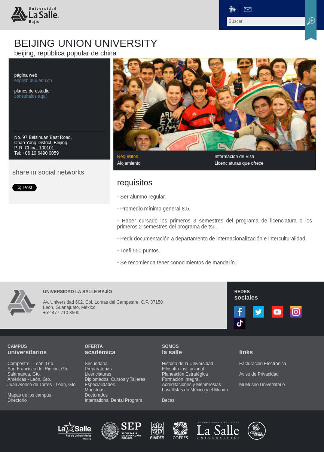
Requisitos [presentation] (127, 156)
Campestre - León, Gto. (30, 363)
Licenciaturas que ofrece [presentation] (239, 163)
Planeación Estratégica (185, 374)
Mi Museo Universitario (262, 384)
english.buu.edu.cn (33, 80)
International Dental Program (113, 400)
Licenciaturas (98, 374)
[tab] (166, 156)
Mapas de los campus (29, 395)
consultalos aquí (30, 96)
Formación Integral (180, 379)
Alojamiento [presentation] (129, 163)
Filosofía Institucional (183, 368)
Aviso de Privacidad (259, 374)
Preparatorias (98, 368)
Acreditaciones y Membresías (191, 384)
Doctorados (96, 395)
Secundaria (96, 363)
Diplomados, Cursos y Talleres (115, 379)
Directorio (17, 400)
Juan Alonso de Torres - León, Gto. (42, 384)
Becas (168, 400)
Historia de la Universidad (187, 363)
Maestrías (95, 389)
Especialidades (100, 384)
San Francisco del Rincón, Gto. (38, 368)
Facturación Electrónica (262, 363)
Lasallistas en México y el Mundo (195, 389)
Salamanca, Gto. (24, 374)
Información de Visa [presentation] (234, 156)
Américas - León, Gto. (29, 379)
